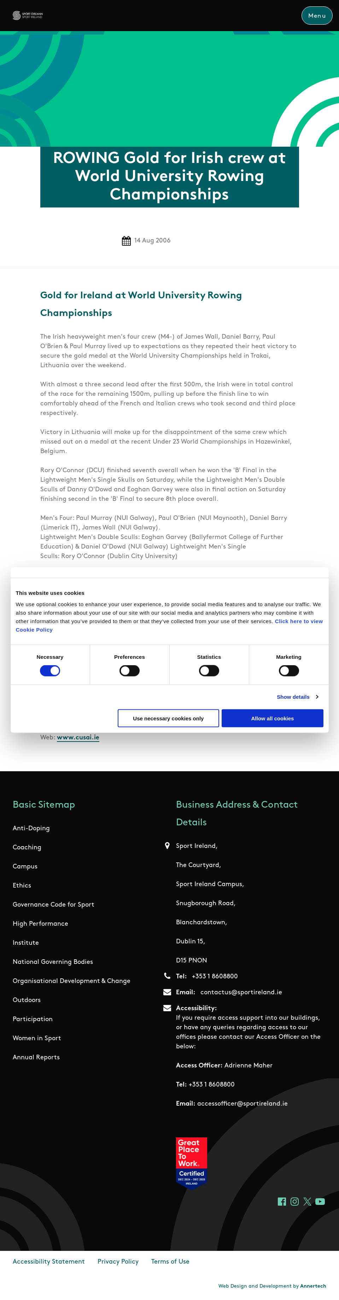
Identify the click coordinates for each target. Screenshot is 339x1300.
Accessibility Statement (49, 1262)
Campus (25, 867)
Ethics (22, 886)
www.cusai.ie (78, 737)
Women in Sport (37, 1039)
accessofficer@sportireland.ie (242, 1104)
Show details (293, 697)
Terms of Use (170, 1262)
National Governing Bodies (53, 962)
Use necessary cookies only (168, 718)
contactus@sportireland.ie (241, 993)
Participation (33, 1020)
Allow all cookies (272, 718)
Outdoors (27, 1000)
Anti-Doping (31, 829)
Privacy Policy (118, 1262)
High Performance (40, 924)
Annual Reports (36, 1058)
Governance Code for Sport (53, 905)
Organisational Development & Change (71, 981)
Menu (317, 16)
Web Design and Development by (272, 1286)
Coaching (27, 848)
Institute (26, 943)
